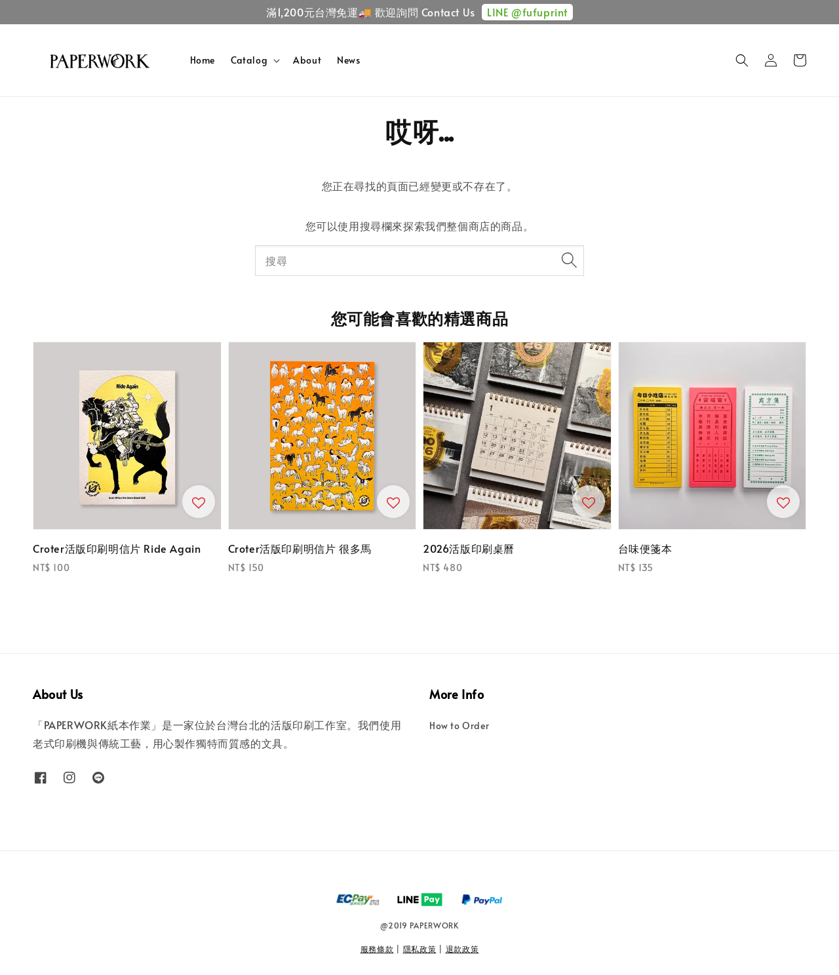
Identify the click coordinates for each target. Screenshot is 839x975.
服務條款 (377, 949)
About (307, 60)
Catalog (249, 60)
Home (202, 60)
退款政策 (462, 949)
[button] (742, 60)
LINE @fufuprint (527, 12)
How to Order (459, 726)
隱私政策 (420, 949)
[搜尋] (569, 260)
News (348, 60)
